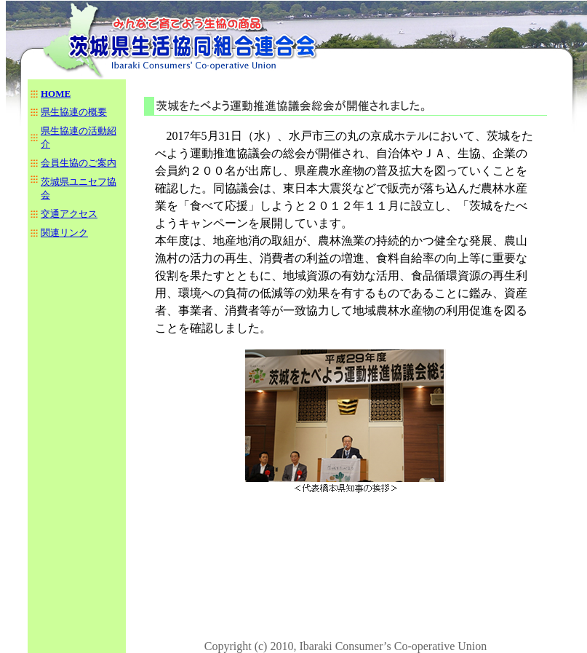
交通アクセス (69, 213)
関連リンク (64, 232)
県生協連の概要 (74, 111)
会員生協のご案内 (78, 162)
